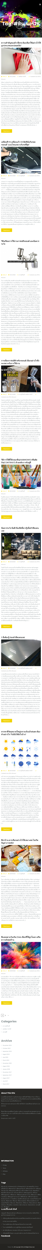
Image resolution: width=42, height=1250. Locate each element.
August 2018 (6, 1066)
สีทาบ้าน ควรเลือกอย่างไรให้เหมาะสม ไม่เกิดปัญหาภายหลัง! (19, 841)
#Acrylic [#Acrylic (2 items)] (4, 1186)
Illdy (13, 1247)
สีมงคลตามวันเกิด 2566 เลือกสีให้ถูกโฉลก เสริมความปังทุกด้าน (20, 938)
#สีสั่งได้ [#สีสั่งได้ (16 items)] (24, 1196)
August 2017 (6, 1078)
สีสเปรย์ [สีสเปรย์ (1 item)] (19, 1202)
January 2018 (6, 1069)
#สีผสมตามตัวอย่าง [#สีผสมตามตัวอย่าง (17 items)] (23, 1194)
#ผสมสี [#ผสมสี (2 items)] (36, 1190)
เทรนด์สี (5, 1032)
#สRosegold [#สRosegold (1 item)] (28, 1192)
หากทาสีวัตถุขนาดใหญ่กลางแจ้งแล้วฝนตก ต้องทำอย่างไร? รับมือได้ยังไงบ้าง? (20, 732)
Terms (4, 1168)
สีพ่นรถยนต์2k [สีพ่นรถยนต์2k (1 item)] (31, 1200)
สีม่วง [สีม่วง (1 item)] (13, 1202)
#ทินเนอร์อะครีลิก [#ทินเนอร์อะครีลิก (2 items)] (15, 1190)
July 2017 (5, 1081)
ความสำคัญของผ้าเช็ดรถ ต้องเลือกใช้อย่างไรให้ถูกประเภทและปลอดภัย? (21, 44)
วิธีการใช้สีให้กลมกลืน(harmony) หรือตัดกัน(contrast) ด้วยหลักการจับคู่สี (19, 461)
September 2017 (7, 1075)
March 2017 (6, 1084)
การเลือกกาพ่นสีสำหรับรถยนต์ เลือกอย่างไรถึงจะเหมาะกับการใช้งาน (20, 361)
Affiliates (5, 1171)
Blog (4, 1174)
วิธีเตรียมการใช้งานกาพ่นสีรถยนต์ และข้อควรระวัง (20, 242)
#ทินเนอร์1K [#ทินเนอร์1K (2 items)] (21, 1188)
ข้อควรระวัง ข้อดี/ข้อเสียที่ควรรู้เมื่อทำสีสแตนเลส (20, 529)
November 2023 (7, 1045)
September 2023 (7, 1051)
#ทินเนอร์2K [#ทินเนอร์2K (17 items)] (30, 1188)
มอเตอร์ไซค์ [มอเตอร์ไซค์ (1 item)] (34, 1198)
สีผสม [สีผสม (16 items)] (9, 1200)
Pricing (5, 1165)
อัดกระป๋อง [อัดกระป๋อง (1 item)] (23, 1205)
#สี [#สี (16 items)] (35, 1192)
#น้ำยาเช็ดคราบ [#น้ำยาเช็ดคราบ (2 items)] (27, 1190)
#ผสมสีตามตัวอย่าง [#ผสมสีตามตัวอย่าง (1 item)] (7, 1192)
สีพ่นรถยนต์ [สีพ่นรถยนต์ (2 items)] (22, 1200)
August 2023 (6, 1054)
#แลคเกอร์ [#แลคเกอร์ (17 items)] (5, 1198)
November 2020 (7, 1063)
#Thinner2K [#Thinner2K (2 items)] (22, 1186)
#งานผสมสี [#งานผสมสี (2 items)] (30, 1186)
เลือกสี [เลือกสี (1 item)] (6, 1207)
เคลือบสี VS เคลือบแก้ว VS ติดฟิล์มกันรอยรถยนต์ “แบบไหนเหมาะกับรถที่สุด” (18, 143)
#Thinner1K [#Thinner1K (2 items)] (12, 1186)
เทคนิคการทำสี (22, 76)
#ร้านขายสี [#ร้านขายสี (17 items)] (18, 1192)
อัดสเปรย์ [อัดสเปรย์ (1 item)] (31, 1205)
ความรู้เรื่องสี (22, 175)
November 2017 (7, 1072)
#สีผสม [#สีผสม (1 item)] (13, 1194)
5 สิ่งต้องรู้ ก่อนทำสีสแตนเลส (13, 637)
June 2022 (5, 1057)
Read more (6, 131)
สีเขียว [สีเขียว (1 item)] (25, 1202)
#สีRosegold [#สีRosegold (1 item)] (5, 1194)
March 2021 (6, 1060)
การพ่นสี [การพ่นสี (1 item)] (13, 1198)
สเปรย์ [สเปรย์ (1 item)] (15, 1205)
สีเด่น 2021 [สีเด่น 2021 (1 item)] (33, 1202)
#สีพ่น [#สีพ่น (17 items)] (33, 1194)
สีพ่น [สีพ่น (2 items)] (15, 1200)
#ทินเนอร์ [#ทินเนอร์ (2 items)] (12, 1188)
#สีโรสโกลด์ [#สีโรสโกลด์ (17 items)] (32, 1196)
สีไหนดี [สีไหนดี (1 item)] (9, 1205)
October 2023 (6, 1048)
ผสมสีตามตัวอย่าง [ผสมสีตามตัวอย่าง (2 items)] (23, 1198)
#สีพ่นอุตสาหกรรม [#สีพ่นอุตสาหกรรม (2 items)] (14, 1196)
